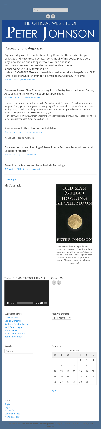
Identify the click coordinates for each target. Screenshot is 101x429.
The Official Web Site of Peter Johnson (38, 424)
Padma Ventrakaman (14, 333)
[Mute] (41, 303)
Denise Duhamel (12, 320)
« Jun (54, 390)
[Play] (8, 303)
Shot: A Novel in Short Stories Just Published (30, 128)
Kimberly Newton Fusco (16, 324)
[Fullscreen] (45, 303)
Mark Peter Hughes (14, 327)
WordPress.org (11, 416)
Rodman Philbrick (13, 336)
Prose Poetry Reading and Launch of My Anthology (34, 165)
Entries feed (10, 410)
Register (8, 404)
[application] (26, 293)
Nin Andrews (10, 330)
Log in (7, 407)
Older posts (11, 179)
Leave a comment (29, 79)
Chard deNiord (11, 317)
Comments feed (12, 413)
